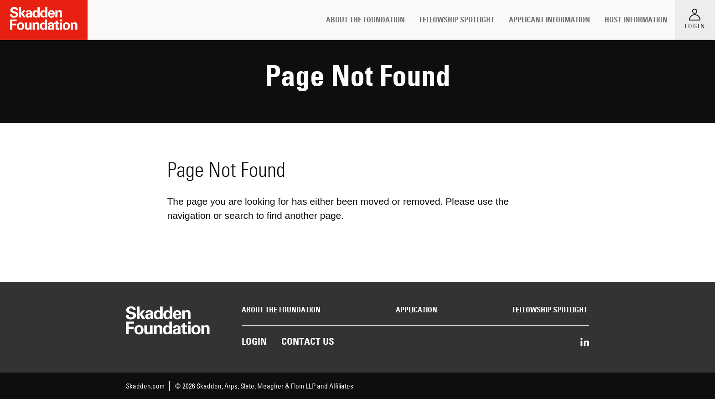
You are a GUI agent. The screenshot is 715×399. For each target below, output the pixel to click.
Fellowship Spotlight (457, 19)
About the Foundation (365, 19)
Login (254, 341)
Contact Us (307, 341)
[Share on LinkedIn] (584, 343)
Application (416, 310)
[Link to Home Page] (44, 20)
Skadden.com (145, 386)
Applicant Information (549, 19)
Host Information (636, 19)
